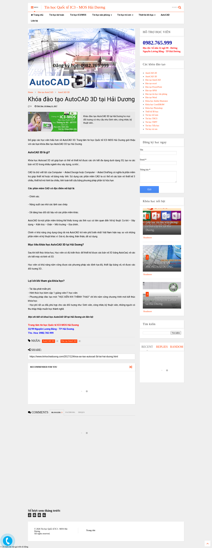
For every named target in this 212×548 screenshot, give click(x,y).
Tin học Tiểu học (152, 126)
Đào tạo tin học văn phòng (156, 94)
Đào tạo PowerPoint (153, 87)
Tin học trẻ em (125, 15)
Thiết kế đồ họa (147, 15)
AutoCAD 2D (151, 73)
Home (30, 92)
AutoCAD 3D (63, 92)
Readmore (147, 237)
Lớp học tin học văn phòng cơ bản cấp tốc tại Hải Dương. (161, 226)
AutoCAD (165, 15)
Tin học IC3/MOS (78, 15)
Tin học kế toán (56, 15)
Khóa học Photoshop (154, 108)
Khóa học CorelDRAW (154, 104)
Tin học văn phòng (102, 15)
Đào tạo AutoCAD (45, 92)
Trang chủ (37, 15)
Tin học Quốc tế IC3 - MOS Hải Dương (74, 7)
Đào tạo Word (151, 97)
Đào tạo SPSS (151, 90)
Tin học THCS (151, 118)
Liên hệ (34, 21)
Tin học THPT (151, 122)
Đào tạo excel (151, 83)
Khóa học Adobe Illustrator (156, 101)
